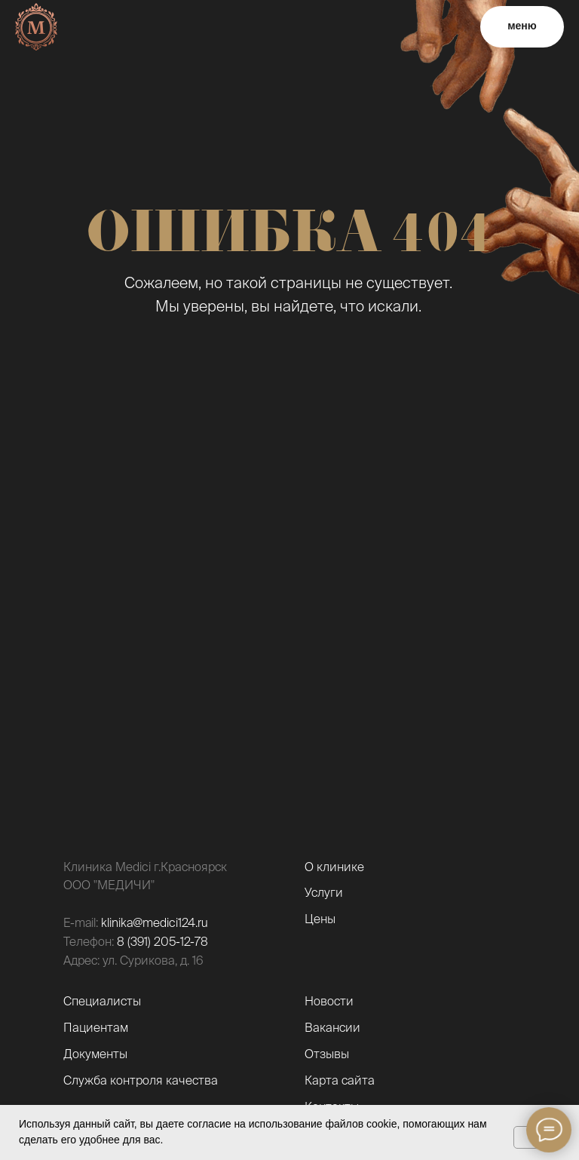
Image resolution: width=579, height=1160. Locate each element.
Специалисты (102, 1001)
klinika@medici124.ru (154, 922)
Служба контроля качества (140, 1080)
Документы (95, 1053)
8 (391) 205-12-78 (162, 941)
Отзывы (327, 1053)
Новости (329, 1001)
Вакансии (332, 1027)
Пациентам (95, 1027)
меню (522, 26)
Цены (320, 918)
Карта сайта (340, 1080)
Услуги (324, 892)
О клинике (334, 866)
